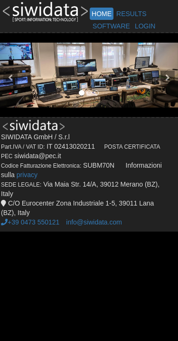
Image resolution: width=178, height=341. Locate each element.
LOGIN (145, 26)
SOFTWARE (111, 26)
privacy (27, 175)
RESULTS (131, 14)
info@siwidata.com (94, 222)
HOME (102, 14)
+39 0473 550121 (30, 222)
